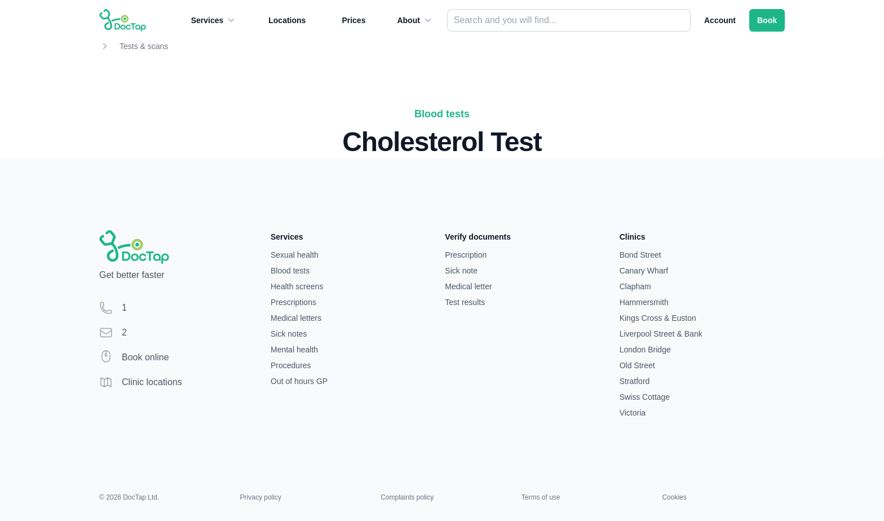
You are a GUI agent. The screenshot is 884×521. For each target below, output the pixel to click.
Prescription (466, 254)
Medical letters (296, 318)
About (415, 20)
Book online (145, 357)
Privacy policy (260, 497)
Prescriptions (293, 302)
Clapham (635, 286)
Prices (353, 20)
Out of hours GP (299, 381)
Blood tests (290, 270)
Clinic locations (152, 382)
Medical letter (468, 286)
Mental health (294, 349)
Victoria (633, 412)
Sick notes (289, 333)
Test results (465, 302)
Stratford (635, 381)
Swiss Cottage (645, 396)
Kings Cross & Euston (658, 318)
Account (720, 20)
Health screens (297, 286)
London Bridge (645, 349)
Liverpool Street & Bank (661, 333)
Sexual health (295, 254)
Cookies (674, 497)
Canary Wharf (644, 270)
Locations (287, 20)
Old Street (637, 365)
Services (214, 20)
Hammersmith (644, 302)
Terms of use (540, 497)
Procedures (291, 365)
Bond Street (640, 254)
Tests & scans (144, 46)
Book (767, 20)
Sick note (461, 270)
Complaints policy (407, 497)
